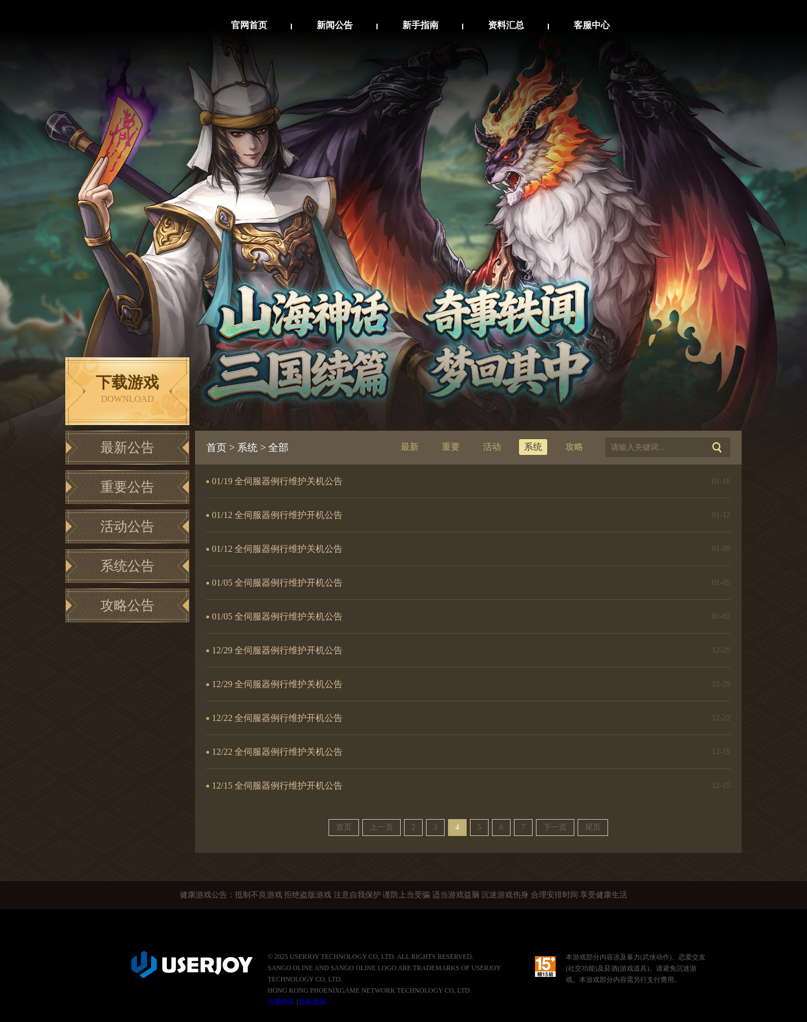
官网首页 (249, 25)
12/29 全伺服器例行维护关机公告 (277, 684)
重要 (451, 447)
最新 (410, 447)
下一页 (555, 827)
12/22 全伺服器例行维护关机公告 (277, 751)
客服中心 (592, 25)
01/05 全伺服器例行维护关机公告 (277, 616)
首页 (216, 447)
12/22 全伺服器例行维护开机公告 (277, 718)
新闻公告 (335, 25)
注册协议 (281, 1002)
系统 (247, 447)
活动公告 (127, 526)
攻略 (574, 447)
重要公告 (127, 487)
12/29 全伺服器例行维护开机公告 (277, 650)
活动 (492, 447)
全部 (278, 447)
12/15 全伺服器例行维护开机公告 (277, 785)
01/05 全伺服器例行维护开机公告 (277, 582)
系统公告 (127, 566)
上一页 (381, 827)
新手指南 (420, 25)
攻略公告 (127, 605)
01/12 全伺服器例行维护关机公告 (277, 549)
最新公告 (127, 447)
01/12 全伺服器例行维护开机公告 (277, 515)
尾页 (593, 827)
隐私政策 (312, 1002)
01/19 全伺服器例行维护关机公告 (277, 481)
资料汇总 (506, 25)
